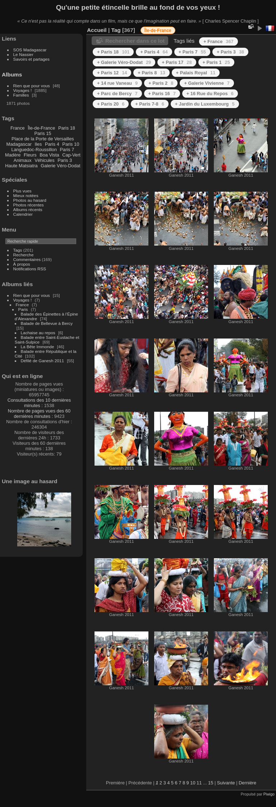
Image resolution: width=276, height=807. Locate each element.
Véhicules (44, 160)
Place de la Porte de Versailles (43, 138)
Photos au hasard (29, 200)
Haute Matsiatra (21, 165)
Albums (12, 74)
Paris (23, 309)
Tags (17, 250)
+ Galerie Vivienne (207, 83)
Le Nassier (23, 54)
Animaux (23, 160)
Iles (38, 144)
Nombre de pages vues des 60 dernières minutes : (39, 413)
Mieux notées (25, 195)
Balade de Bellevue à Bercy (47, 323)
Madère (12, 155)
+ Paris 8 (151, 72)
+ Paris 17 (177, 62)
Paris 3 (65, 160)
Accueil (97, 30)
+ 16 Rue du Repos (210, 93)
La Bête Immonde (37, 346)
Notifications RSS (29, 268)
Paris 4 (52, 144)
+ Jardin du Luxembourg (205, 104)
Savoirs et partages (31, 59)
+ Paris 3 (230, 52)
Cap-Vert (71, 155)
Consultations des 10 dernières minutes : (39, 402)
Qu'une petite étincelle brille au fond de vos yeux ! (138, 7)
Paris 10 (70, 144)
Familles (21, 95)
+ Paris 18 (113, 52)
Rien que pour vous (32, 85)
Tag (115, 30)
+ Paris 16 (162, 93)
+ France (218, 41)
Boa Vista (49, 155)
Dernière (247, 782)
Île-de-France (41, 128)
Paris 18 (66, 128)
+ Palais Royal (196, 72)
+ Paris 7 (192, 52)
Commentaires (27, 259)
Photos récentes (28, 204)
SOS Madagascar (30, 49)
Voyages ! (22, 90)
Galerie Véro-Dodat (60, 165)
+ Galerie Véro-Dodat (124, 62)
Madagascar (18, 144)
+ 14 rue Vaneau (117, 83)
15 (210, 782)
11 (199, 782)
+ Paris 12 (112, 72)
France (17, 128)
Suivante (226, 782)
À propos (21, 264)
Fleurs (30, 155)
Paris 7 (67, 149)
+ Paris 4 (153, 52)
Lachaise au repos (38, 332)
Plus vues (22, 190)
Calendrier (23, 214)
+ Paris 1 (216, 62)
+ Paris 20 (110, 104)
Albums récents (27, 209)
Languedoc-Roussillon (34, 149)
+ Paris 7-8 (149, 104)
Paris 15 (42, 133)
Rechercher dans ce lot (135, 41)
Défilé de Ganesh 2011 (42, 360)
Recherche (23, 254)
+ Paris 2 (160, 83)
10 (192, 782)
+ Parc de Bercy (117, 93)
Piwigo (269, 794)
